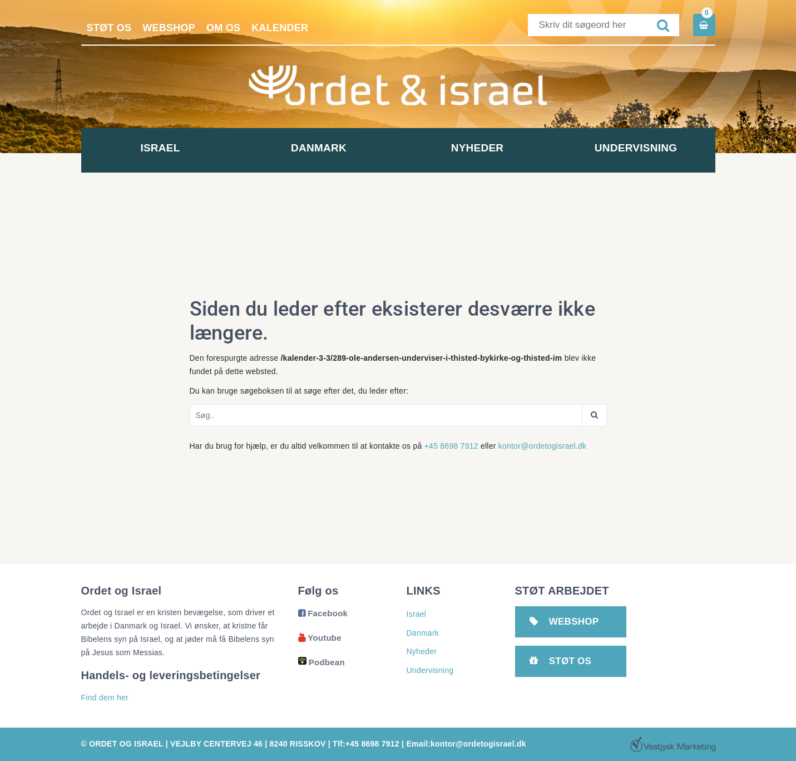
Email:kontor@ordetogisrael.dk (466, 743)
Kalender (279, 27)
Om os (223, 27)
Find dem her (104, 697)
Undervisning (636, 148)
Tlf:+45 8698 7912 (366, 743)
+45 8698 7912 (451, 445)
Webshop (168, 27)
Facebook (323, 613)
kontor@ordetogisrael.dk (542, 445)
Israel (160, 148)
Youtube (320, 637)
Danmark (319, 148)
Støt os (109, 27)
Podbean (321, 662)
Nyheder (477, 148)
